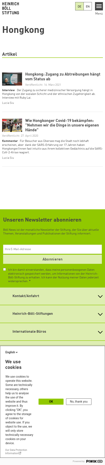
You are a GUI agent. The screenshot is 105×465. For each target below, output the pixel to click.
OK (51, 401)
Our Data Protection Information (16, 452)
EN (88, 6)
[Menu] (99, 6)
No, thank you (79, 401)
